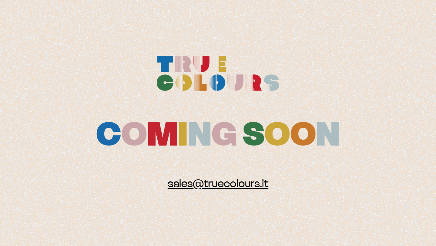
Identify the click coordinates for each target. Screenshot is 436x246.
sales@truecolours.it (218, 183)
